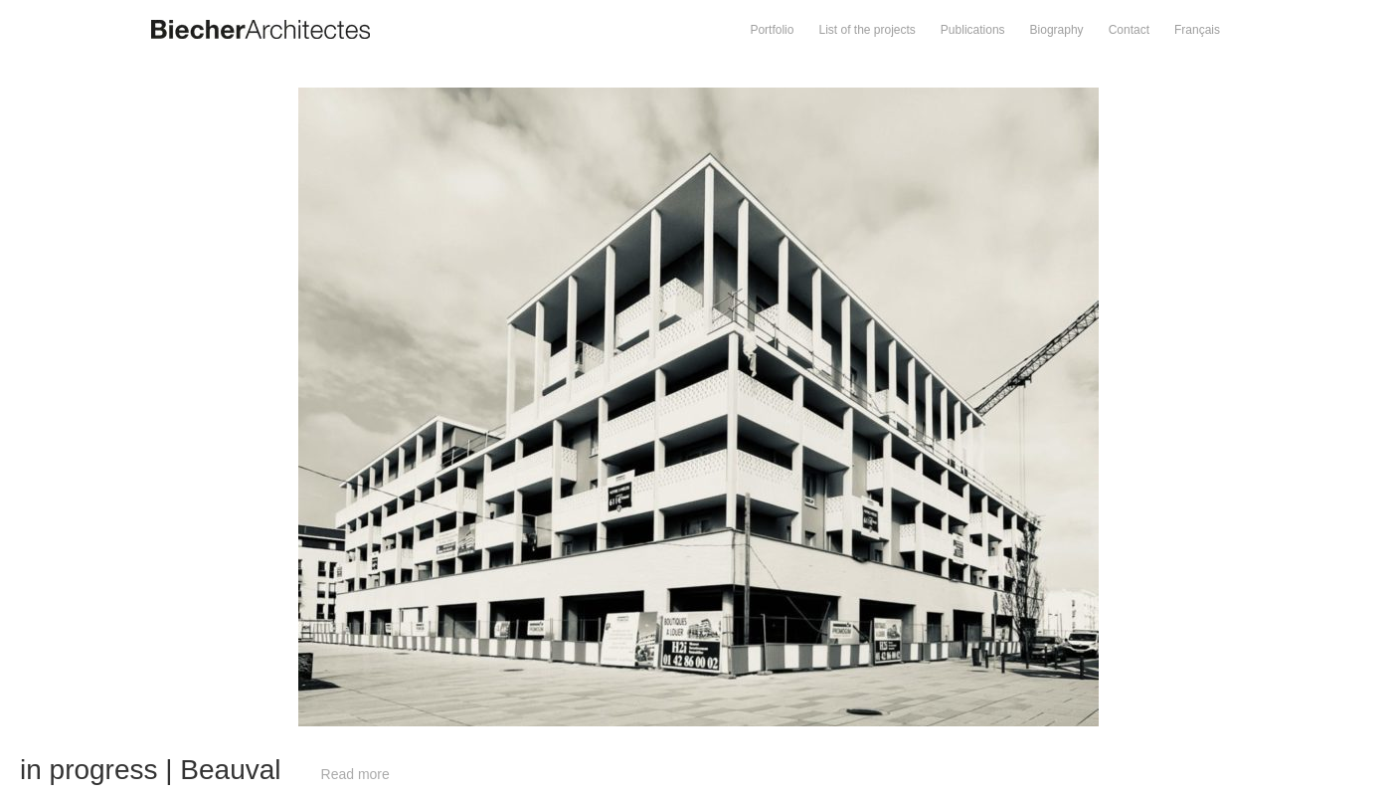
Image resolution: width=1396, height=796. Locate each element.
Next (1047, 97)
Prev (349, 97)
